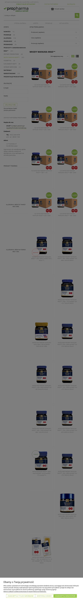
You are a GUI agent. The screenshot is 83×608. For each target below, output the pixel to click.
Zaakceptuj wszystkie (65, 596)
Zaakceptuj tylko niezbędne (21, 596)
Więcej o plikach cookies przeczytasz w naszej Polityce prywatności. (24, 591)
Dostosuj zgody (44, 596)
